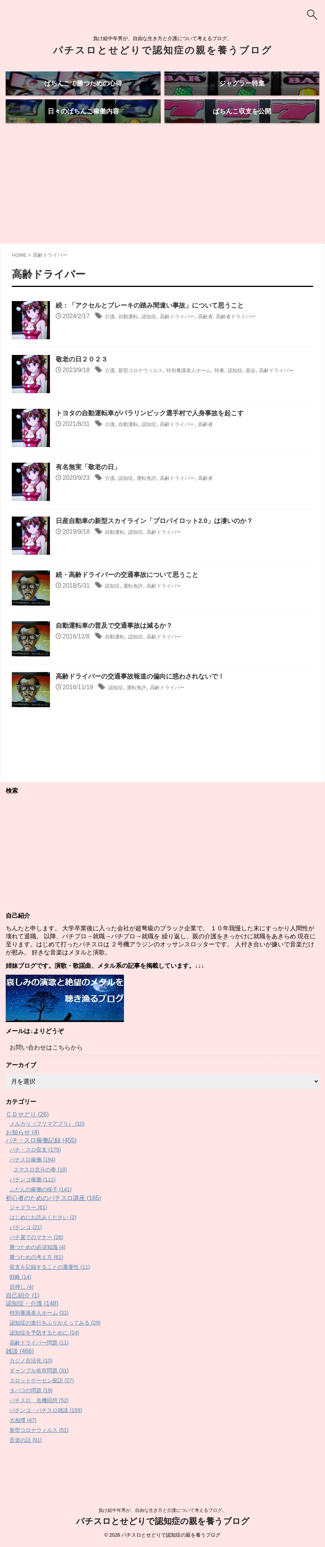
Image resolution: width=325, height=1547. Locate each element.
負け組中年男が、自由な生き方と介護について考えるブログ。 (162, 1511)
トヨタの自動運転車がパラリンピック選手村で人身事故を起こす (155, 442)
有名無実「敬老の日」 (90, 496)
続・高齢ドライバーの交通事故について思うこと (131, 604)
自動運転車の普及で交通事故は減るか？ (117, 655)
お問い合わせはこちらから (46, 1076)
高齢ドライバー (191, 345)
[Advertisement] (162, 214)
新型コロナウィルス (148, 399)
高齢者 (225, 345)
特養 (243, 399)
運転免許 (154, 507)
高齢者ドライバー (262, 345)
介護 (111, 345)
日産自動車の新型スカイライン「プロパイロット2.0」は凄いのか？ (160, 550)
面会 (280, 399)
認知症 (157, 345)
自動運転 (133, 345)
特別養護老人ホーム (206, 399)
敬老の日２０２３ (83, 388)
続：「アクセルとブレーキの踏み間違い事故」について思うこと (155, 335)
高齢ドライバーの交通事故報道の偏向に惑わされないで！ (145, 706)
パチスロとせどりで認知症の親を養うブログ (162, 50)
